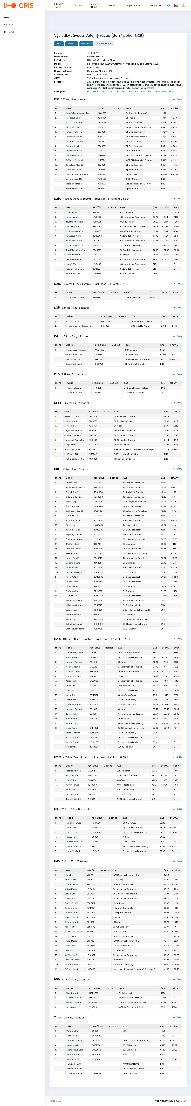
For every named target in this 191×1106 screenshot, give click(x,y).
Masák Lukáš (72, 1059)
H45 (164, 91)
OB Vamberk (131, 350)
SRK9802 (94, 728)
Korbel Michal (71, 936)
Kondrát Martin (72, 922)
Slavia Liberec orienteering (139, 127)
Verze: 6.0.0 (55, 1100)
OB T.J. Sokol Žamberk (127, 775)
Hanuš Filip (71, 501)
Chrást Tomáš (71, 903)
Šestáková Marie (74, 183)
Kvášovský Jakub (74, 1040)
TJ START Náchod (132, 297)
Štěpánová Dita (73, 1045)
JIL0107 (93, 676)
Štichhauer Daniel (74, 511)
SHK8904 (92, 799)
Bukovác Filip (72, 515)
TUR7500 (96, 822)
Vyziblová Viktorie (74, 188)
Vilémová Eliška (73, 127)
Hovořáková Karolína (75, 250)
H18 (137, 91)
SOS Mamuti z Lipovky (122, 964)
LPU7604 (91, 889)
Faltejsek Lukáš (73, 1064)
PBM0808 (92, 459)
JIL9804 (93, 718)
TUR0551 (97, 221)
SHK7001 (91, 893)
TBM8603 (92, 784)
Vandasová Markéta (76, 350)
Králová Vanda (72, 254)
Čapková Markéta (72, 435)
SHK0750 (102, 155)
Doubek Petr (70, 879)
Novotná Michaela (74, 221)
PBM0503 (98, 482)
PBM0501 (98, 515)
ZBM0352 (97, 235)
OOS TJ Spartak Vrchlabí (134, 501)
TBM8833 (94, 746)
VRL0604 (98, 501)
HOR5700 (93, 993)
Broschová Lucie (74, 364)
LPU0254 (97, 259)
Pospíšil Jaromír (73, 1002)
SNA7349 (91, 945)
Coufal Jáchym (72, 732)
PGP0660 (102, 117)
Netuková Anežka (74, 155)
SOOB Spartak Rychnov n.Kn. (131, 728)
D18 (89, 91)
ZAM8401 (96, 827)
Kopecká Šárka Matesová (78, 326)
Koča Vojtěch (72, 577)
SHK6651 (96, 388)
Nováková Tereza (73, 240)
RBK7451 (99, 364)
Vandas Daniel (72, 671)
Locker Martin (71, 941)
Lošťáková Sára (73, 117)
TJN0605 (98, 610)
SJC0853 (102, 188)
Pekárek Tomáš (73, 553)
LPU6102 (93, 997)
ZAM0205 (92, 775)
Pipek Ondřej (71, 690)
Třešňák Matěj (72, 544)
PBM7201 (91, 908)
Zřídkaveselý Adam (75, 487)
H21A (143, 91)
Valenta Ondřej (73, 562)
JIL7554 (98, 354)
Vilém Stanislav (73, 846)
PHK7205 (91, 884)
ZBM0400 (98, 581)
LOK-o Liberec (123, 770)
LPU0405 (98, 511)
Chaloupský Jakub (74, 652)
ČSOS (184, 1100)
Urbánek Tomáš (73, 548)
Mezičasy (177, 99)
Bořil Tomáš (70, 746)
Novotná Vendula (74, 136)
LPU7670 (99, 359)
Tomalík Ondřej (73, 799)
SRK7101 (90, 875)
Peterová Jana (72, 217)
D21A (95, 91)
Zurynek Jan (72, 610)
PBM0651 (102, 113)
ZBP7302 (91, 926)
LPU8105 (96, 832)
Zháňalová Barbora (74, 269)
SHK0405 (98, 619)
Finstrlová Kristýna (75, 141)
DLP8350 (105, 326)
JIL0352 (96, 212)
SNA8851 (97, 297)
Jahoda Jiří (71, 1035)
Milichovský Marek (75, 605)
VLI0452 (101, 183)
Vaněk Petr (70, 926)
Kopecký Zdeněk (72, 959)
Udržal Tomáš (72, 680)
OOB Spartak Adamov (122, 912)
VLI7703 (95, 846)
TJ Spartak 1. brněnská (136, 113)
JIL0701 (97, 544)
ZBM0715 (98, 605)
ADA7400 (91, 912)
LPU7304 (91, 898)
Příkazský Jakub (74, 1068)
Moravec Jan (72, 775)
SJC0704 (98, 520)
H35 (158, 91)
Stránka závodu (104, 43)
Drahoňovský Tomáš (75, 628)
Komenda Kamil (72, 908)
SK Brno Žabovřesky (135, 122)
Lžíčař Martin (72, 780)
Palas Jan (70, 685)
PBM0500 (98, 497)
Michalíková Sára (74, 1049)
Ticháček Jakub (73, 520)
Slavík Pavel (70, 945)
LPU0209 (94, 742)
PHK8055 (105, 321)
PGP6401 (94, 709)
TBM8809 (92, 789)
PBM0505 (98, 487)
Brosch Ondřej (72, 492)
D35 (110, 91)
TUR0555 (97, 273)
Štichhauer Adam (74, 539)
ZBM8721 (94, 699)
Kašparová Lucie (74, 1073)
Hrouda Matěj (72, 718)
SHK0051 (97, 226)
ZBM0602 (98, 577)
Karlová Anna (71, 212)
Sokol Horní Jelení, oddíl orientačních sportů (135, 449)
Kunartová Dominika (74, 440)
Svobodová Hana (75, 392)
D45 (116, 91)
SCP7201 (91, 931)
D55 (123, 91)
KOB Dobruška (123, 780)
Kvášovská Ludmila (75, 160)
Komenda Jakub (74, 600)
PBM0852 (92, 430)
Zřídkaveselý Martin (74, 459)
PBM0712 (98, 600)
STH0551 (102, 174)
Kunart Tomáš (71, 884)
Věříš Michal (72, 1031)
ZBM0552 (102, 146)
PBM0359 (97, 245)
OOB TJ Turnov (133, 150)
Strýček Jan (71, 482)
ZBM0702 (98, 595)
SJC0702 (98, 534)
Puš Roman (70, 950)
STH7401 (91, 903)
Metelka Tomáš (71, 416)
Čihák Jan (71, 525)
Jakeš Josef (72, 1007)
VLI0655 (101, 127)
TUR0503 (98, 572)
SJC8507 (94, 685)
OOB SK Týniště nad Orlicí (131, 1007)
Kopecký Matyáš (74, 534)
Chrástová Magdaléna (77, 174)
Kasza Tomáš (72, 558)
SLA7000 (91, 879)
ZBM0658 (102, 132)
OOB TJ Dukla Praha (140, 326)
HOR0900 (93, 444)
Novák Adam (71, 737)
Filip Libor (69, 875)
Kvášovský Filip (71, 454)
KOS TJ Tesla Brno (126, 746)
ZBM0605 (98, 529)
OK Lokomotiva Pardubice (132, 217)
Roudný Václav (73, 997)
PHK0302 (94, 652)
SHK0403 (98, 624)
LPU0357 (97, 264)
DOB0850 (96, 1049)
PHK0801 (92, 416)
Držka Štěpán (71, 889)
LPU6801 (91, 955)
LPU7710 (93, 666)
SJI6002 (91, 959)
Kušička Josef (71, 969)
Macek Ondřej (72, 742)
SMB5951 (96, 392)
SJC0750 (102, 169)
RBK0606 (98, 492)
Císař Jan (71, 837)
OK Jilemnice (126, 212)
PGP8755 (97, 254)
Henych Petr (71, 714)
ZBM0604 (98, 548)
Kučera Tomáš (73, 529)
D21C (102, 91)
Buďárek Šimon (73, 591)
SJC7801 (94, 704)
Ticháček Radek (73, 704)
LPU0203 (94, 690)
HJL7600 (91, 969)
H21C (150, 91)
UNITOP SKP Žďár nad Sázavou (133, 1002)
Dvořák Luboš (71, 955)
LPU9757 (96, 240)
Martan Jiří (70, 723)
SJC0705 (98, 567)
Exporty (70, 43)
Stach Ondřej (72, 586)
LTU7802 (96, 1040)
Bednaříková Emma (74, 245)
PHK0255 (97, 231)
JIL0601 (97, 614)
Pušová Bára (71, 264)
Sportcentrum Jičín (135, 169)
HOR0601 (98, 525)
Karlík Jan (71, 789)
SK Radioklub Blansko (135, 364)
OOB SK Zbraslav (120, 926)
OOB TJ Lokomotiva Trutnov (139, 160)
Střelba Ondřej (71, 917)
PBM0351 (97, 250)
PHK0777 (102, 136)
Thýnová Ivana (74, 388)
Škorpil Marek (70, 444)
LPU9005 (94, 657)
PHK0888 (92, 440)
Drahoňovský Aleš (74, 841)
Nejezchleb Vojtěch (75, 572)
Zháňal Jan (70, 699)
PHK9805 (94, 671)
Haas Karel (70, 898)
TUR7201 (96, 841)
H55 (171, 91)
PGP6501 (91, 922)
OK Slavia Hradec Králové (138, 155)
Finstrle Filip (71, 595)
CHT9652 (96, 1073)
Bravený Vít (70, 695)
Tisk (58, 43)
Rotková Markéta (74, 122)
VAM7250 (99, 350)
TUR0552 (102, 150)
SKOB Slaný (117, 879)
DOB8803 (92, 780)
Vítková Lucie (72, 321)
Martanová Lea (72, 273)
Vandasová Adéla (74, 231)
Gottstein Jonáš (73, 676)
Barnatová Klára (73, 235)
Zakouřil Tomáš (73, 822)
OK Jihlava (117, 959)
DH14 (130, 91)
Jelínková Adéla (73, 259)
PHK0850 (92, 435)
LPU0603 (98, 539)
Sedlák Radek (71, 964)
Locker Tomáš (72, 728)
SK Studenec (132, 174)
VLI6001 (93, 714)
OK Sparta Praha (120, 931)
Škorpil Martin (72, 993)
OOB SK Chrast (124, 794)
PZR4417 (93, 1002)
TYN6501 (93, 1007)
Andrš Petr (71, 827)
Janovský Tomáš (73, 662)
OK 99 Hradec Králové (136, 136)
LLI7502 (91, 770)
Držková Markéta (74, 359)
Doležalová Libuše (75, 297)
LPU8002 (94, 680)
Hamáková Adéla (72, 449)
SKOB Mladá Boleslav (134, 392)
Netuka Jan (70, 893)
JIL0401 (97, 562)
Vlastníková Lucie (74, 354)
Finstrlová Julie (73, 146)
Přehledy (85, 43)
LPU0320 (94, 737)
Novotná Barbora (74, 150)
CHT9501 (92, 794)
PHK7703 (91, 936)
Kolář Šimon (71, 619)
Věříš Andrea (72, 1054)
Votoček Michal (73, 614)
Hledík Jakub (72, 794)
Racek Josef (72, 581)
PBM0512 (98, 558)
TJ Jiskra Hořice (121, 444)
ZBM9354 (97, 269)
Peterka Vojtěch (73, 770)
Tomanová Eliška (74, 132)
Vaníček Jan (72, 567)
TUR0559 (102, 179)
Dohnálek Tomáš (74, 624)
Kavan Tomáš (72, 784)
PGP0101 (94, 662)
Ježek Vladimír (73, 851)
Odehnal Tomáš (73, 497)
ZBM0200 (94, 732)
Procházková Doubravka (77, 113)
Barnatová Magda (74, 165)
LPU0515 (97, 553)
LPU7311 (95, 851)
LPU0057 (97, 217)
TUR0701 (98, 628)
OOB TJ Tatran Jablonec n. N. (136, 610)
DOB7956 (96, 1045)
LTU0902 (92, 454)
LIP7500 (90, 964)
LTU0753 (102, 160)
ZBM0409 (98, 506)
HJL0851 (92, 449)
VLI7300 (93, 723)
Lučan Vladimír (72, 666)
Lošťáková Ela (71, 425)
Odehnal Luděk (72, 912)
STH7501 (91, 950)
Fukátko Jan (72, 832)
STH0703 (98, 591)
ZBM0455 (102, 122)
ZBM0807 (92, 421)
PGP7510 (91, 917)
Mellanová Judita (74, 179)
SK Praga (130, 117)
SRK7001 (91, 941)
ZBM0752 (102, 141)
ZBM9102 (94, 695)
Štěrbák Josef (72, 506)
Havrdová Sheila (73, 169)
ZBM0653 (102, 165)
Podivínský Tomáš (73, 931)
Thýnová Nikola (72, 226)
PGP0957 (92, 425)
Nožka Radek (71, 657)
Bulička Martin (71, 421)
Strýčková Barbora (73, 430)
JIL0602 (97, 586)
